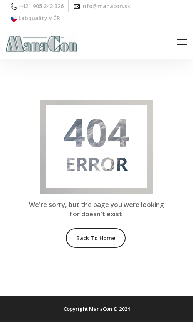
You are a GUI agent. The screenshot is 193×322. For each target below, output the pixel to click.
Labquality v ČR (35, 18)
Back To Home (95, 238)
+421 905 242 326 (37, 6)
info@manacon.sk (102, 6)
